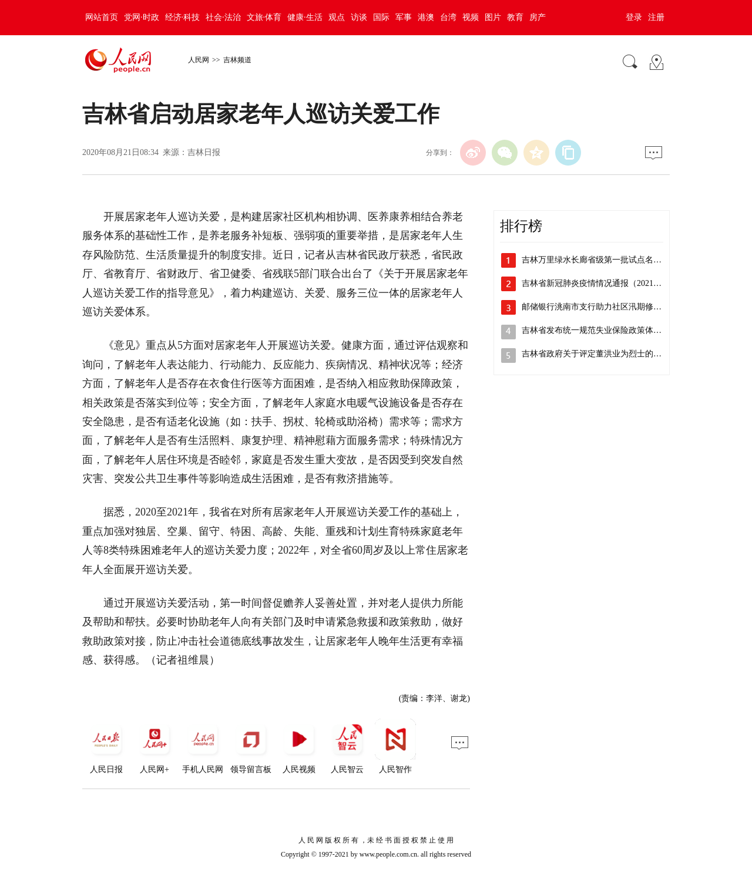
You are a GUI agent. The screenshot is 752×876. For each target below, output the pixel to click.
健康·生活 (305, 17)
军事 (403, 17)
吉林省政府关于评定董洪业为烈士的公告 (596, 353)
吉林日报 (203, 152)
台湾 (448, 17)
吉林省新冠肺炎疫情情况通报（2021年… (596, 283)
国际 (381, 17)
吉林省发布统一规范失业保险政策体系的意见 (604, 330)
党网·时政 (141, 17)
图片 (493, 17)
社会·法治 (223, 17)
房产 (537, 17)
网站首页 (101, 17)
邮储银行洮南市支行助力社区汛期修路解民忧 (604, 306)
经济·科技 (182, 17)
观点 (336, 17)
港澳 (426, 17)
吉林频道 (237, 60)
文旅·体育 (264, 17)
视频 (470, 17)
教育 (515, 17)
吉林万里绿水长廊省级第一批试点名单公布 (600, 259)
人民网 (198, 60)
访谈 (359, 17)
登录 (634, 17)
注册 (656, 17)
